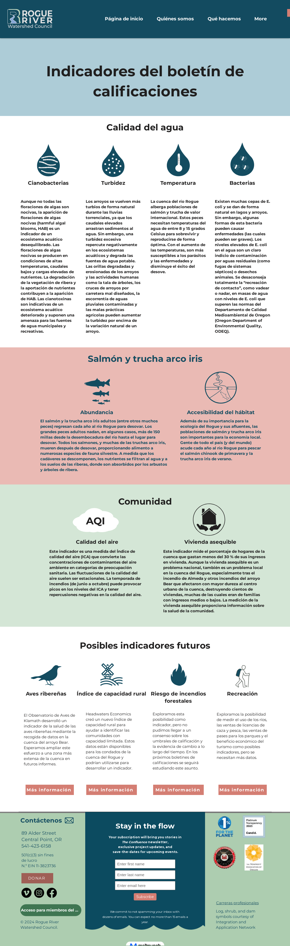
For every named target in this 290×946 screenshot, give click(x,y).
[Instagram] (39, 893)
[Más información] (50, 790)
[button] (37, 878)
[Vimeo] (26, 893)
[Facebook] (52, 893)
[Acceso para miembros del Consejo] (50, 910)
